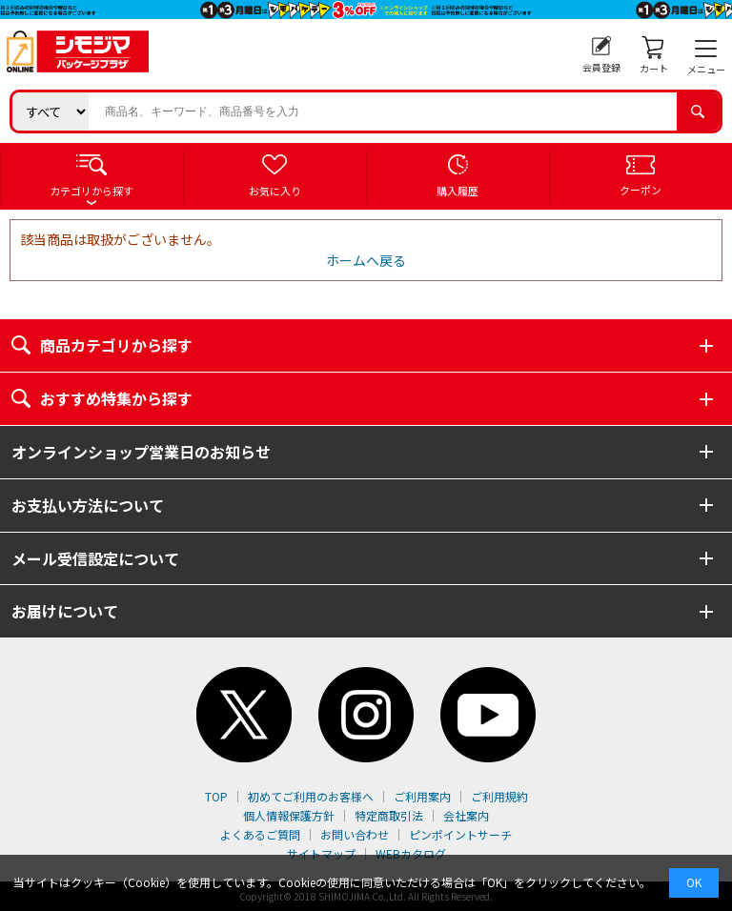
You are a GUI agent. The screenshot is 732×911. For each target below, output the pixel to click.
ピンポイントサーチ (460, 834)
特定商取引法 (389, 815)
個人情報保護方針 (289, 815)
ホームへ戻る (366, 260)
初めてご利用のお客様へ (311, 796)
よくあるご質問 (260, 834)
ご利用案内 (422, 796)
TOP (216, 796)
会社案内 (466, 815)
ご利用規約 (499, 796)
